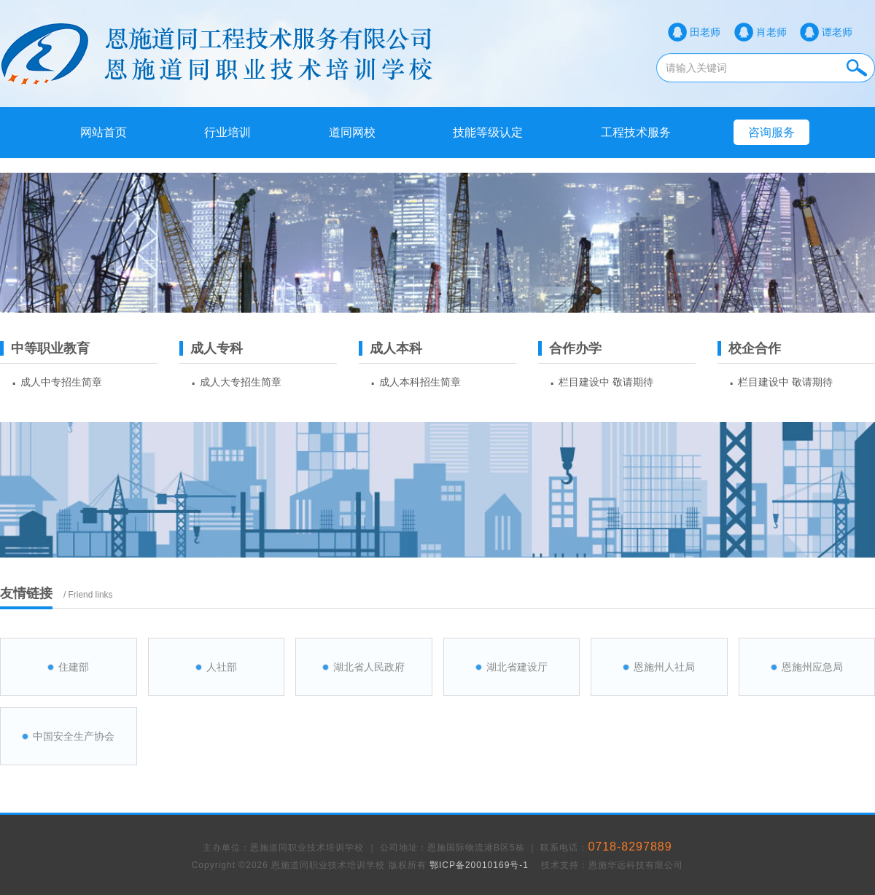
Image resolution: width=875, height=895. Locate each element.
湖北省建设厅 (517, 667)
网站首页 (103, 132)
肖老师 (771, 32)
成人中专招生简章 (61, 382)
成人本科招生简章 (420, 382)
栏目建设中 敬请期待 (606, 382)
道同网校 (352, 132)
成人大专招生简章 (240, 382)
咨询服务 (771, 132)
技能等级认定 (488, 132)
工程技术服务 (636, 132)
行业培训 (227, 132)
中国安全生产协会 (73, 736)
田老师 (705, 32)
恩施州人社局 (664, 667)
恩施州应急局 (812, 667)
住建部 (73, 667)
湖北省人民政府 (369, 667)
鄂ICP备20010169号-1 (479, 865)
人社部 (221, 667)
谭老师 (837, 32)
